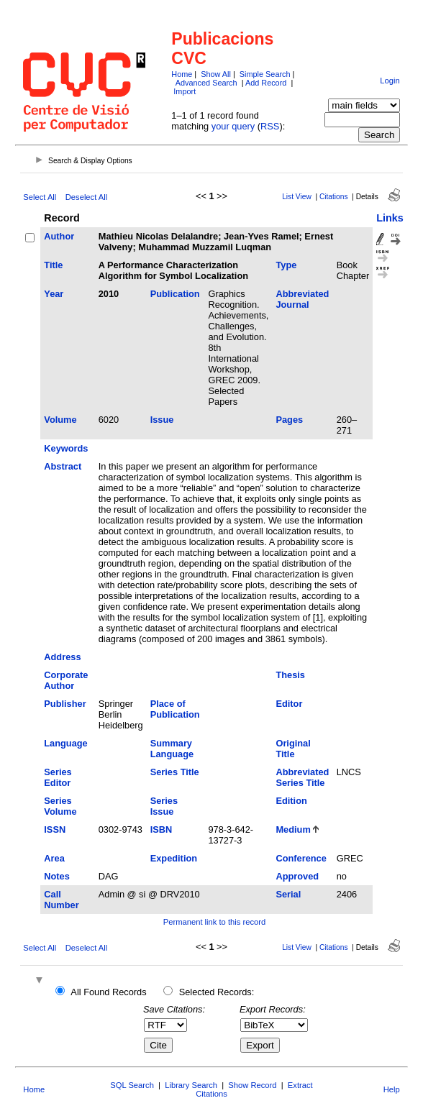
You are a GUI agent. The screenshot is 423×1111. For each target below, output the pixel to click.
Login (389, 80)
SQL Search (132, 1085)
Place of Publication (175, 709)
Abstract (62, 466)
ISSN (54, 829)
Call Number (61, 899)
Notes (57, 876)
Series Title (174, 772)
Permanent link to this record (214, 922)
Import (184, 91)
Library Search (191, 1085)
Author (59, 236)
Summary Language (172, 748)
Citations (333, 197)
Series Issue (164, 806)
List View (296, 197)
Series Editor (57, 777)
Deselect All (86, 197)
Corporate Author (66, 680)
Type (286, 265)
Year (53, 293)
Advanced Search (206, 82)
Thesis (290, 674)
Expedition (173, 858)
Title (53, 265)
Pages (289, 419)
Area (54, 858)
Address (62, 656)
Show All (216, 74)
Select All (39, 197)
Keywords (66, 448)
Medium (293, 829)
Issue (162, 419)
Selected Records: (217, 992)
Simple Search (265, 74)
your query (233, 126)
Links (390, 218)
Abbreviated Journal (302, 299)
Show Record (252, 1085)
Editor (289, 703)
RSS (269, 126)
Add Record (265, 82)
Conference (301, 858)
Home (181, 74)
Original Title (293, 748)
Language (65, 743)
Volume (60, 419)
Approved (297, 876)
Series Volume (60, 806)
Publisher (65, 703)
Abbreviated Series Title (302, 777)
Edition (291, 800)
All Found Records (108, 992)
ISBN (161, 829)
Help (391, 1089)
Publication (175, 293)
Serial (288, 894)
